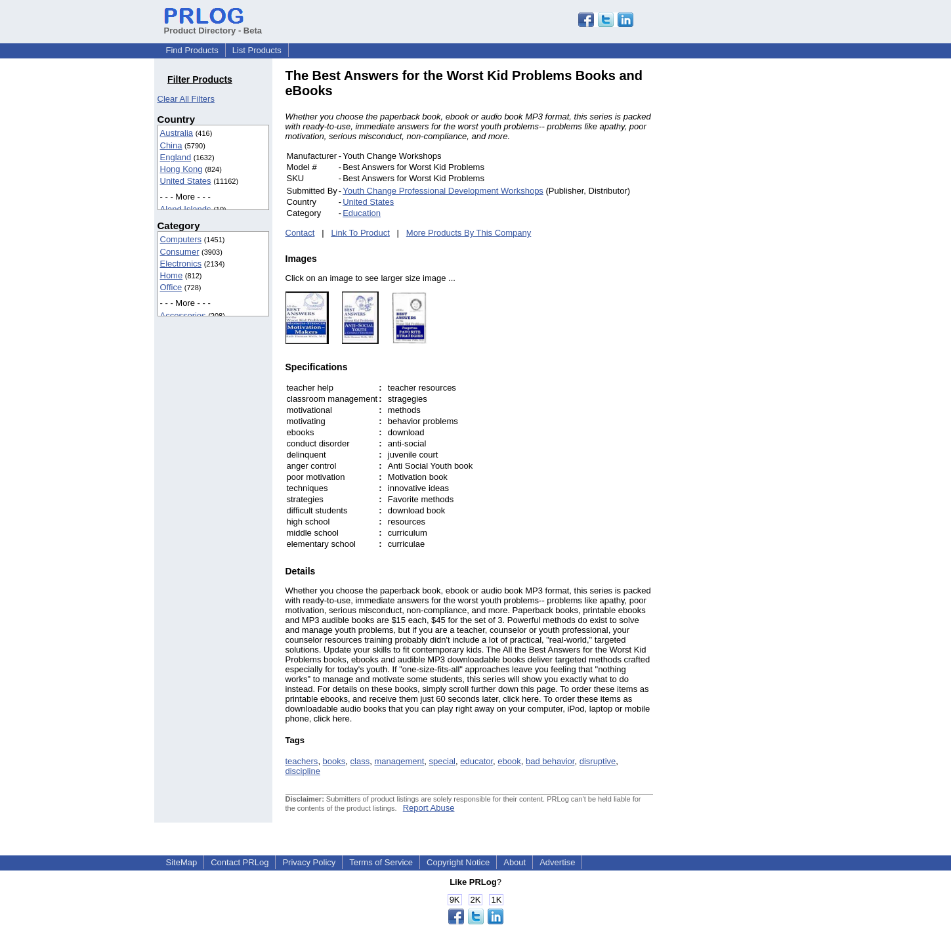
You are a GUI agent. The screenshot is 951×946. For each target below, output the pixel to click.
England (176, 157)
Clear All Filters (186, 99)
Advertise (557, 862)
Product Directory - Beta (213, 25)
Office (171, 287)
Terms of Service (381, 862)
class (360, 761)
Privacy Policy (308, 862)
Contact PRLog (239, 862)
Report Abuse (429, 808)
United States (185, 181)
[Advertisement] (741, 265)
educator (476, 761)
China (171, 145)
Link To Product (360, 233)
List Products (257, 50)
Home (171, 275)
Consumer (180, 252)
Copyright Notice (458, 862)
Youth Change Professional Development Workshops (443, 191)
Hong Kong (181, 169)
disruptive (598, 761)
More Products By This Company (469, 233)
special (442, 761)
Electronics (181, 264)
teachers (301, 761)
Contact (300, 233)
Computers (181, 239)
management (399, 761)
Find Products (192, 50)
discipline (302, 771)
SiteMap (182, 862)
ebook (508, 761)
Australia (177, 133)
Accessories (183, 315)
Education (362, 213)
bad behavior (550, 761)
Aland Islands (185, 209)
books (334, 761)
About (514, 862)
